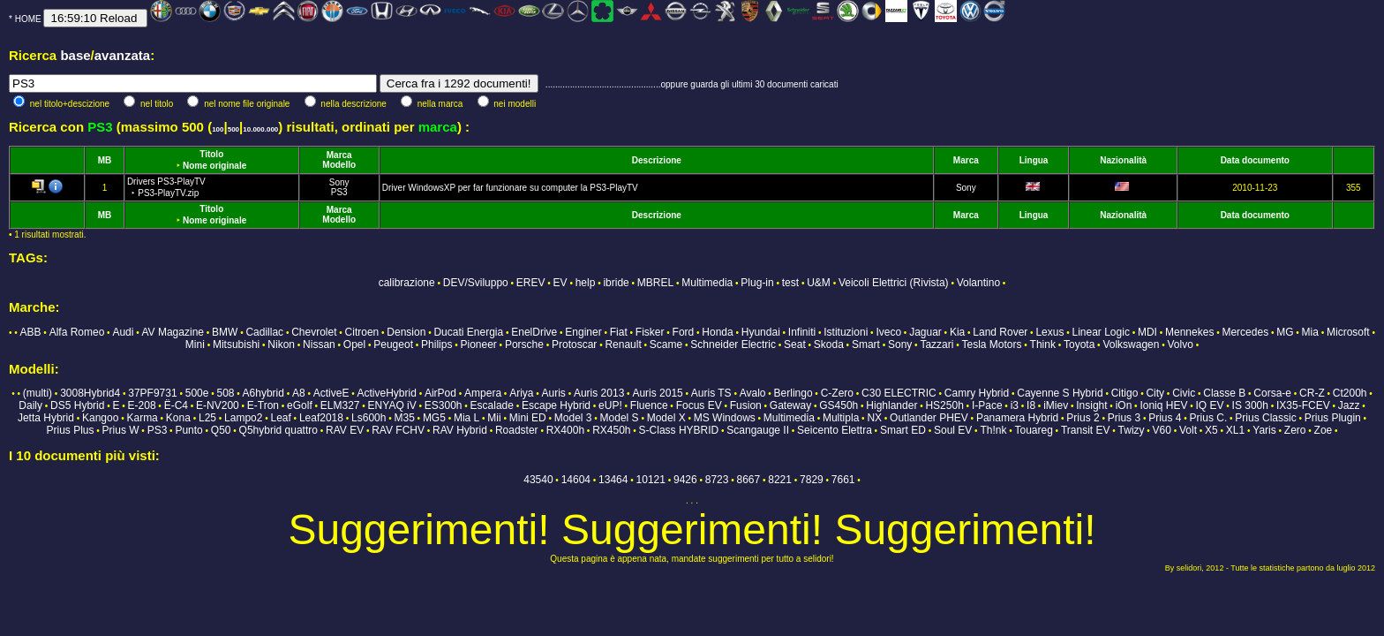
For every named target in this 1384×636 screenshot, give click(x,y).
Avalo (753, 393)
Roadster (516, 430)
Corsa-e (1272, 393)
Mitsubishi (236, 344)
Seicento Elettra (834, 430)
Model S (619, 418)
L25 (207, 418)
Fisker (650, 332)
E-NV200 (217, 405)
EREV (530, 282)
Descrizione (656, 160)
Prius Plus (70, 430)
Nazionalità (1123, 160)
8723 (717, 479)
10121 (651, 479)
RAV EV (345, 430)
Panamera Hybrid (1017, 418)
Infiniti (802, 332)
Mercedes (1245, 332)
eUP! (610, 405)
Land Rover (1000, 332)
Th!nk (993, 430)
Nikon (281, 344)
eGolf (299, 405)
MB (105, 160)
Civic (1183, 393)
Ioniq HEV (1163, 405)
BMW (224, 332)
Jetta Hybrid (46, 418)
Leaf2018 (321, 418)
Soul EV (953, 430)
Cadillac (264, 332)
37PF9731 (152, 393)
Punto (188, 430)
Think (1043, 344)
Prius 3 (1124, 418)
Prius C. (1209, 418)
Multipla (841, 418)
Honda (717, 332)
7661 (843, 479)
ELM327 (340, 405)
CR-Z (1312, 393)
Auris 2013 (599, 393)
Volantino (978, 282)
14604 (575, 479)
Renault (623, 344)
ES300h (444, 405)
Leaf (280, 418)
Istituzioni (846, 332)
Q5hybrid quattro (278, 430)
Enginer (583, 332)
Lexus (1049, 332)
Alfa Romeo (77, 332)
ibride (615, 282)
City (1155, 393)
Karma (141, 418)
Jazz (1349, 405)
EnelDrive (534, 332)
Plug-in (757, 282)
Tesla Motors (991, 344)
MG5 (434, 418)
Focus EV (699, 405)
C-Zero (837, 393)
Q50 (221, 430)
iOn (1124, 405)
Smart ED (903, 430)
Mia (1310, 332)
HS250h (944, 405)
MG (1284, 332)
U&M (819, 282)
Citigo (1125, 393)
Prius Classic (1265, 418)
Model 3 (573, 418)
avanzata (122, 55)
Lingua (1034, 160)
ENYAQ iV (392, 405)
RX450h (611, 430)
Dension (406, 332)
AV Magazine (173, 332)
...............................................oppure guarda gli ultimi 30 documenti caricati (692, 84)
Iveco (888, 332)
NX (874, 418)
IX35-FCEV (1303, 405)
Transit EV (1085, 430)
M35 (404, 418)
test (790, 282)
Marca (339, 155)
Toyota (1079, 344)
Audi (122, 332)
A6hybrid (263, 393)
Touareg (1033, 430)
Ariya (521, 393)
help (585, 282)
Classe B (1224, 393)
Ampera (482, 393)
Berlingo (793, 393)
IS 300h (1250, 405)
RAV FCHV (398, 430)
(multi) (37, 393)
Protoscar (574, 344)
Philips (436, 344)
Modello (339, 165)
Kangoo (100, 418)
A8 (298, 393)
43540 (538, 479)
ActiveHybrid (387, 393)
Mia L (466, 418)
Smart (866, 344)
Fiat (619, 332)
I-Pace (987, 405)
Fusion (746, 405)
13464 (613, 479)
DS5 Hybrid (77, 405)
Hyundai (760, 332)
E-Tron (263, 405)
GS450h (838, 405)
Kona (178, 418)
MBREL (655, 282)
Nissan (319, 344)
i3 (1015, 405)
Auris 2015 (657, 393)
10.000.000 (260, 129)
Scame (666, 344)
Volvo (1180, 344)
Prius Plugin (1333, 418)
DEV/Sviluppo (475, 282)
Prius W (120, 430)
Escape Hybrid (556, 405)
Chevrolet (313, 332)
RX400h (565, 430)
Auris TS (711, 393)
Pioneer (478, 344)
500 (233, 129)
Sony (339, 182)
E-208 (142, 405)
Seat (795, 344)
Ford (684, 332)
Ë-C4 (176, 405)
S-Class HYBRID (679, 430)
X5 (1211, 430)
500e (197, 393)
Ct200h (1350, 393)
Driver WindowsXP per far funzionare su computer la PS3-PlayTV (510, 188)
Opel (354, 344)
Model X (666, 418)
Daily (30, 405)
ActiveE (331, 393)
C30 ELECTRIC (898, 393)
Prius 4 (1164, 418)
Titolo (211, 154)
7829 (812, 479)
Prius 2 (1082, 418)
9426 (685, 479)
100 (217, 129)
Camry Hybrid (976, 393)
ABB (30, 332)
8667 (749, 479)
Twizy (1131, 430)
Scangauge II (757, 430)
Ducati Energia (468, 332)
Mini (195, 344)
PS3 (339, 192)
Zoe (1323, 430)
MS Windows (725, 418)
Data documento (1255, 160)
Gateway (790, 405)
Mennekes (1189, 332)
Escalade (492, 405)
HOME (28, 19)
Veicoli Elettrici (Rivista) (894, 282)
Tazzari (936, 344)
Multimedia (707, 282)
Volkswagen (1130, 344)
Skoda (829, 344)
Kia (957, 332)
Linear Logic (1101, 332)
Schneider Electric (733, 344)
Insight (1091, 405)
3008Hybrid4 (90, 393)
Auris (554, 393)
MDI (1147, 332)
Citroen (362, 332)
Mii (493, 418)
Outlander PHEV (929, 418)
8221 (780, 479)
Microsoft (1348, 332)
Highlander (891, 405)
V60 (1162, 430)
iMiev (1055, 405)
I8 (1031, 405)
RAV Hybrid (459, 430)
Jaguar (925, 332)
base (75, 55)
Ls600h (368, 418)
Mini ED (527, 418)
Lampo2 (243, 418)
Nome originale (214, 165)
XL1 (1235, 430)
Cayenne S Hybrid (1059, 393)
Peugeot (393, 344)
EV (560, 282)
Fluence (649, 405)
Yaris (1263, 430)
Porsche (524, 344)
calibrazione (407, 282)
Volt (1188, 430)
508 (225, 393)
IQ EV (1209, 405)
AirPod (440, 393)
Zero (1295, 430)
